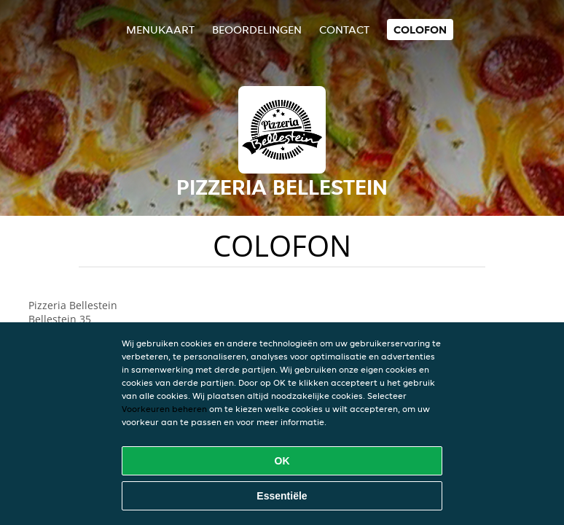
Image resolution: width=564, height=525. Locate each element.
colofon (420, 29)
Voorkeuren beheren (164, 408)
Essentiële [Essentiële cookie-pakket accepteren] (281, 496)
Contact (344, 29)
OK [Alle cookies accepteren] (282, 461)
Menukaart (160, 29)
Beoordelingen (257, 29)
